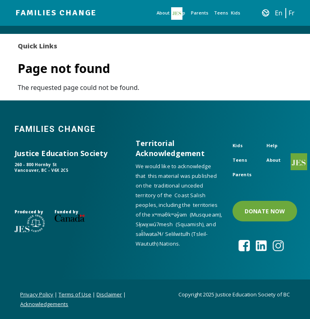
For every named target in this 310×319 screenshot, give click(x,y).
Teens (221, 13)
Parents (199, 13)
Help (271, 145)
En (279, 12)
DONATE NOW (265, 211)
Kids (235, 13)
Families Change (55, 13)
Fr (292, 12)
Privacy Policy (36, 294)
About (163, 13)
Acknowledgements (44, 304)
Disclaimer (109, 294)
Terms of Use (75, 294)
